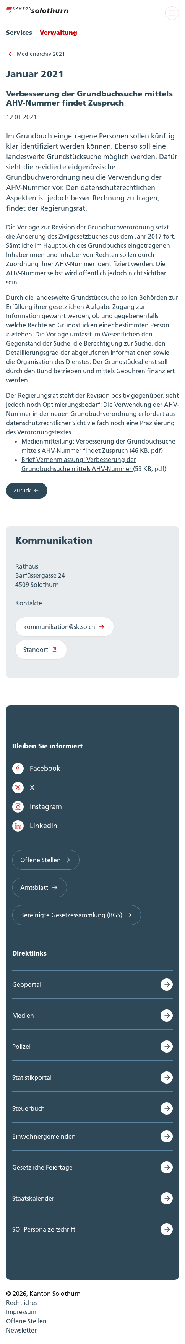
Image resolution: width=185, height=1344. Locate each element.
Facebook (36, 768)
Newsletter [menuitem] (21, 1330)
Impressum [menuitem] (21, 1312)
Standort (41, 649)
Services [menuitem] (19, 32)
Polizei (21, 1046)
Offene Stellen (45, 860)
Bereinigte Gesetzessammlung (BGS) (76, 915)
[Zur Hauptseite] (37, 9)
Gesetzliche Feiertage (42, 1167)
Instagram (37, 807)
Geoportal (26, 984)
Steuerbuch (28, 1108)
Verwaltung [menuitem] (58, 32)
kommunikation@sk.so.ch (64, 626)
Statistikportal (32, 1077)
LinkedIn (34, 826)
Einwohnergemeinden (44, 1136)
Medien (23, 1015)
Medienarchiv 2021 (41, 53)
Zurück (27, 490)
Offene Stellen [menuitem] (26, 1321)
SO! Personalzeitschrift (43, 1229)
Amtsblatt (39, 887)
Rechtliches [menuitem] (21, 1303)
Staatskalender (33, 1198)
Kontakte (28, 603)
